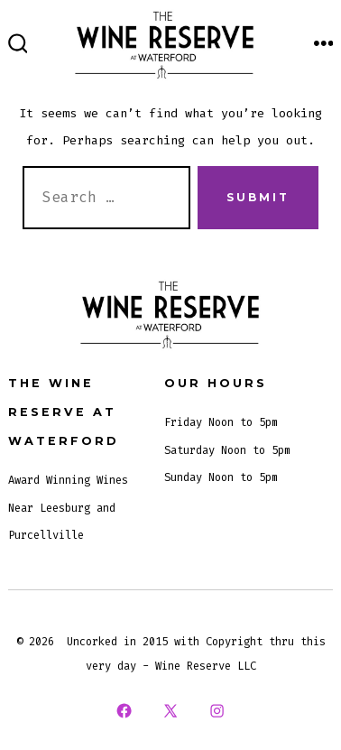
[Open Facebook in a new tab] (123, 711)
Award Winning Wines (68, 480)
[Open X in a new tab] (170, 711)
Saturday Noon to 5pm (227, 450)
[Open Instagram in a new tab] (217, 711)
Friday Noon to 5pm (221, 422)
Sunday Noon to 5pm (221, 477)
